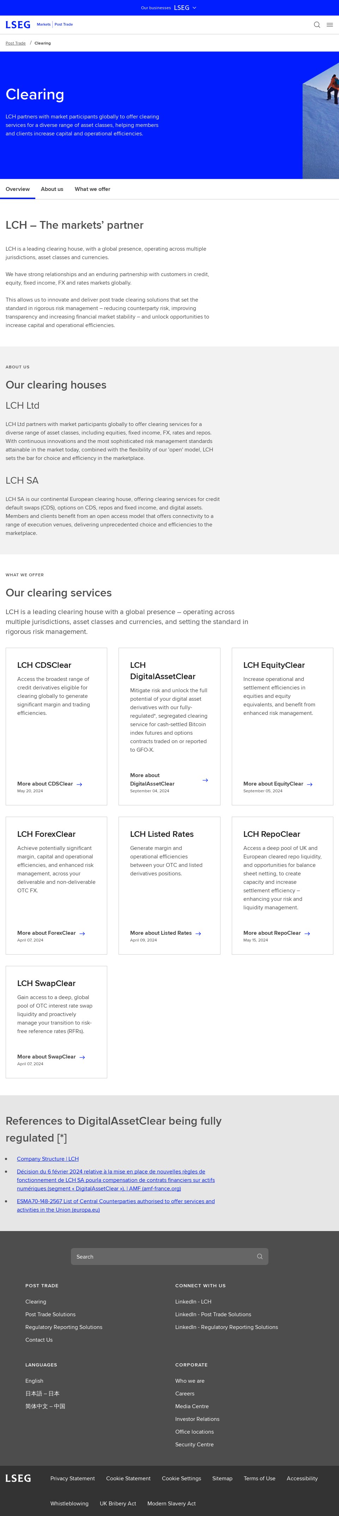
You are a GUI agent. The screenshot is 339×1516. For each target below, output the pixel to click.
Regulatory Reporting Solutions (63, 1327)
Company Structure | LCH (48, 1159)
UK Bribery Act (118, 1503)
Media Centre (192, 1406)
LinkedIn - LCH (193, 1302)
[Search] (317, 24)
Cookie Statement (128, 1478)
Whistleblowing (69, 1503)
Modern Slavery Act (171, 1503)
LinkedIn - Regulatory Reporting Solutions (226, 1327)
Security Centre (194, 1444)
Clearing (35, 1302)
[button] (94, 1285)
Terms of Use (260, 1478)
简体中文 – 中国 (45, 1406)
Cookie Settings (181, 1478)
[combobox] (161, 1256)
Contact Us (39, 1340)
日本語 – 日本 (42, 1393)
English (34, 1381)
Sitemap (222, 1478)
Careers (184, 1393)
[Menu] (329, 24)
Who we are (190, 1381)
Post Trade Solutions (50, 1314)
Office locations (194, 1432)
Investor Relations (197, 1419)
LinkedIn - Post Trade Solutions (213, 1314)
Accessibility (302, 1478)
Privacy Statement (72, 1478)
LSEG (186, 7)
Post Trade (16, 43)
